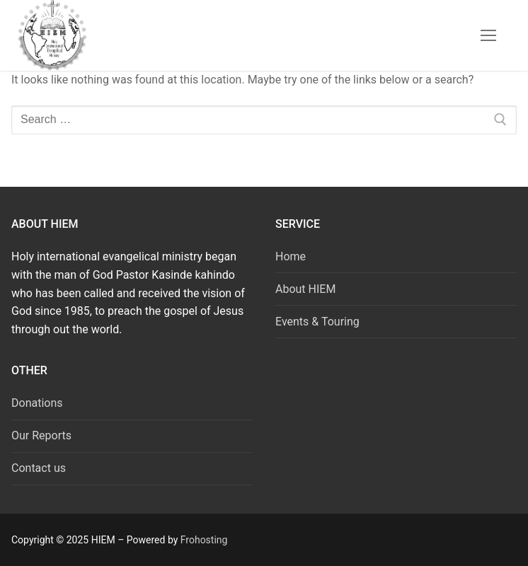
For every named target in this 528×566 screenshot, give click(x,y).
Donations (37, 403)
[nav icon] (488, 35)
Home (290, 256)
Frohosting (204, 539)
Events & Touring (317, 321)
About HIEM (305, 289)
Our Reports (41, 435)
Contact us (38, 468)
